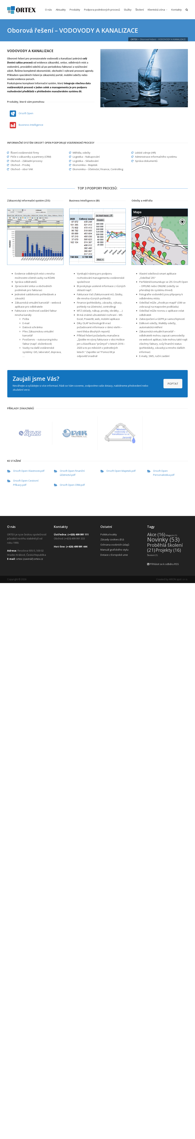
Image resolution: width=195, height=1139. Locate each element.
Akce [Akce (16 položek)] (156, 534)
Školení (139, 9)
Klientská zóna (156, 9)
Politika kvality (108, 534)
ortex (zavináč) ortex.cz (29, 559)
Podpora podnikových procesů (102, 9)
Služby (128, 9)
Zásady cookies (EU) (112, 539)
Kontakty (176, 9)
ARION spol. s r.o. (178, 579)
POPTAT (173, 383)
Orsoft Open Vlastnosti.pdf (28, 471)
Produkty (75, 9)
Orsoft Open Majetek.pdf (121, 471)
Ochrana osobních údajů (114, 544)
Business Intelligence (31, 124)
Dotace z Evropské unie (114, 555)
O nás (48, 9)
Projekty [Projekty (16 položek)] (168, 550)
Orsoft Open (26, 113)
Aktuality (61, 9)
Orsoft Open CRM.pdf (72, 485)
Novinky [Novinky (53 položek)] (163, 539)
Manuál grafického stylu (114, 549)
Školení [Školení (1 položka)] (152, 555)
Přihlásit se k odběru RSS (163, 564)
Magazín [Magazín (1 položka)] (171, 535)
